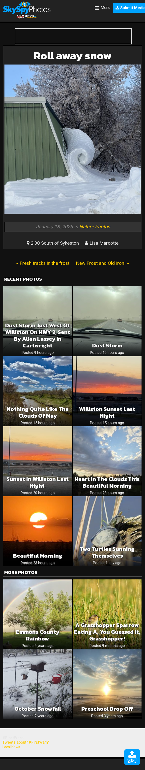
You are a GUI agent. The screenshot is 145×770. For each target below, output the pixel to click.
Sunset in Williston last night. (37, 482)
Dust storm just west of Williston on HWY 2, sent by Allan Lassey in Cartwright (37, 335)
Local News (11, 747)
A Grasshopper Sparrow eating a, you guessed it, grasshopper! (107, 632)
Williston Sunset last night (107, 412)
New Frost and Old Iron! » (102, 263)
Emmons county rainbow (37, 635)
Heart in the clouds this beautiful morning (107, 482)
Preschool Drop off (107, 708)
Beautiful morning (37, 555)
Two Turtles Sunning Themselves (107, 552)
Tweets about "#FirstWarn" (25, 742)
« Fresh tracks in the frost (42, 263)
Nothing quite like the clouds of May (38, 412)
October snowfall (37, 708)
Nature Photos (94, 227)
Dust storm (107, 345)
